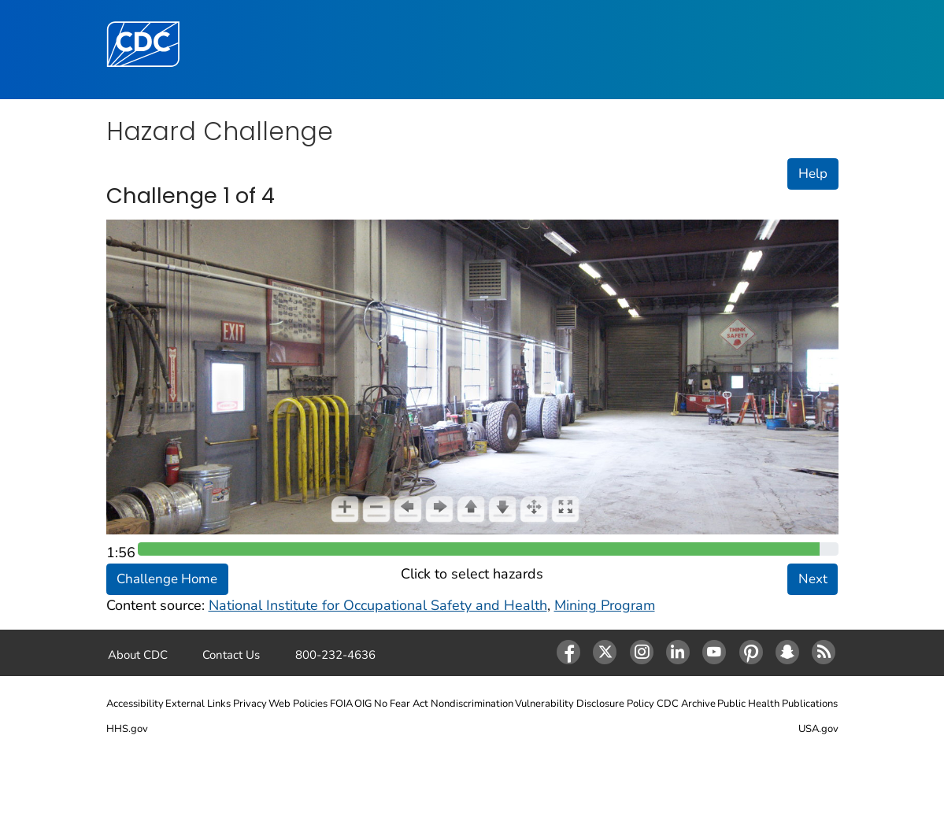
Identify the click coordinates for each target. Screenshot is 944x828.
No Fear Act (401, 704)
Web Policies (298, 704)
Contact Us (231, 655)
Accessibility (135, 704)
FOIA (341, 704)
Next (812, 579)
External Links (198, 704)
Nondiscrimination (472, 704)
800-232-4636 (335, 655)
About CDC (138, 655)
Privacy (250, 704)
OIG (363, 704)
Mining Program (604, 605)
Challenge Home (167, 579)
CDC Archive (686, 704)
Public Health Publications (777, 704)
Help (812, 173)
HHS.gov (127, 729)
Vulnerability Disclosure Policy (584, 704)
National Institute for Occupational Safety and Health (378, 605)
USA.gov (818, 729)
